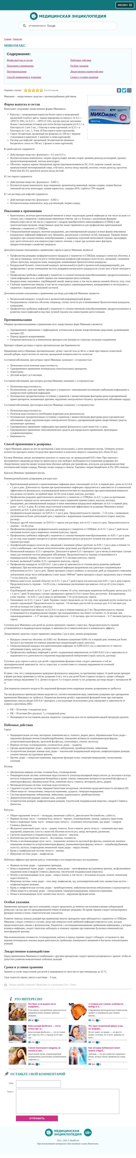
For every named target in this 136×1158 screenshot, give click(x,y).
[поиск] (68, 25)
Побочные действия (80, 60)
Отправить (37, 1122)
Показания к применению (20, 66)
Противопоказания (16, 71)
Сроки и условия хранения (84, 77)
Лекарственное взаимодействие (86, 71)
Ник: (11, 1083)
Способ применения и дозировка (24, 77)
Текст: (10, 1091)
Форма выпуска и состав (19, 60)
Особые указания (79, 66)
